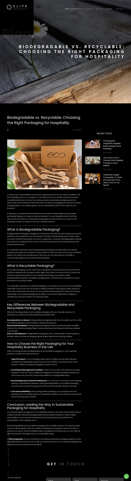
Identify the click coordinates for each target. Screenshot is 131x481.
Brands (99, 9)
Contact (120, 9)
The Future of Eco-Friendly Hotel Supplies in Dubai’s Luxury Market (113, 162)
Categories (87, 9)
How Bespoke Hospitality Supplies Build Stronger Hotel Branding (112, 145)
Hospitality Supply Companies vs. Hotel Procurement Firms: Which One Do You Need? (112, 179)
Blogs (109, 9)
